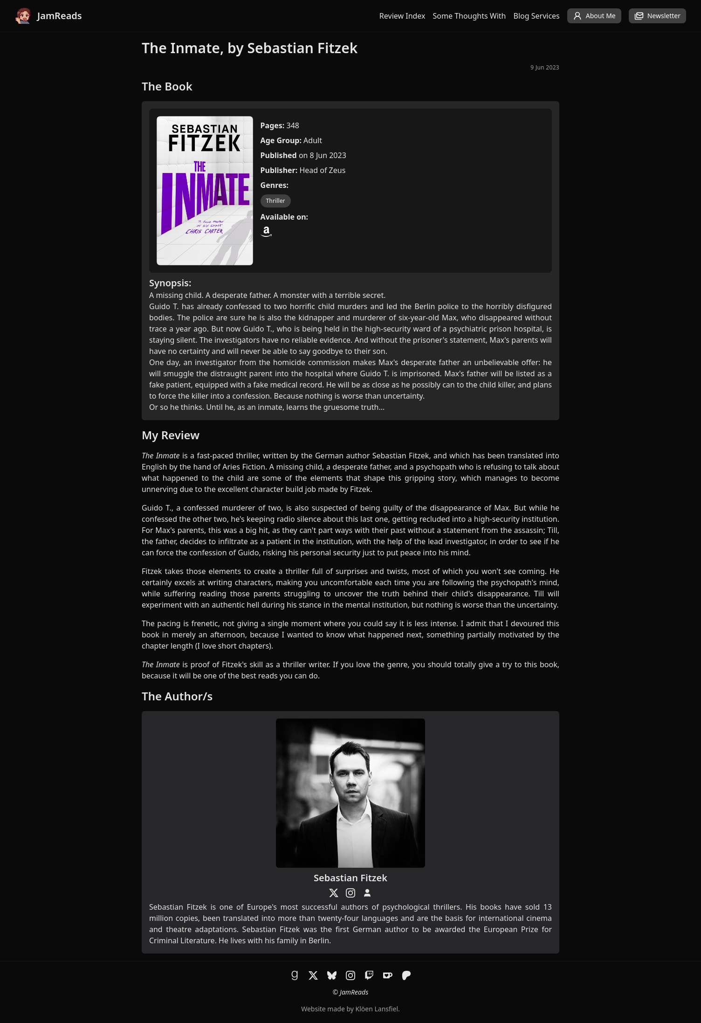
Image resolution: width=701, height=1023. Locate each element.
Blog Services (537, 16)
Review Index (402, 16)
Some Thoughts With (469, 16)
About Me (594, 16)
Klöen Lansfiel (377, 1008)
